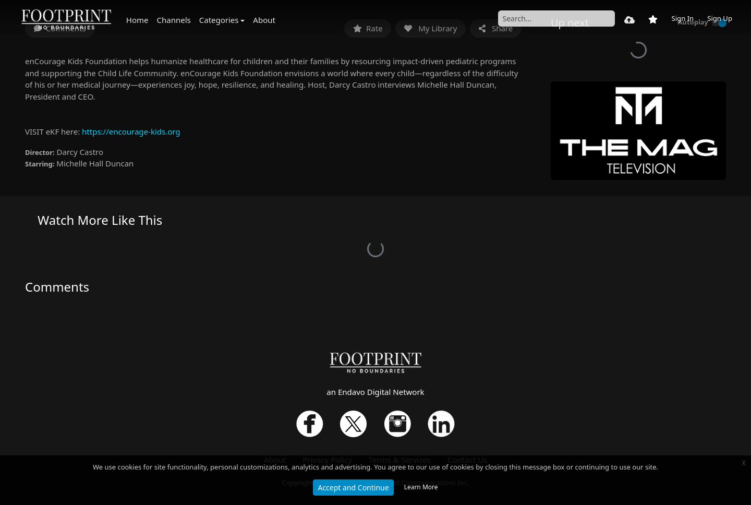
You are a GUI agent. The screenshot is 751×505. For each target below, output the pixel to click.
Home (137, 20)
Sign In (682, 18)
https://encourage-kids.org (131, 131)
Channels (174, 20)
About (264, 20)
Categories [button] (219, 20)
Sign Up (719, 18)
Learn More (421, 487)
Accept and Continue (353, 487)
